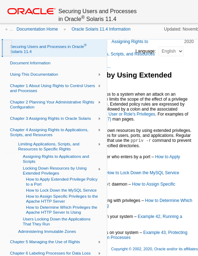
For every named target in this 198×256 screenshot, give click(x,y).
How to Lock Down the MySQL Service (142, 172)
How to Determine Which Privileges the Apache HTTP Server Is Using (108, 203)
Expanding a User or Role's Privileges (119, 114)
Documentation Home (37, 29)
